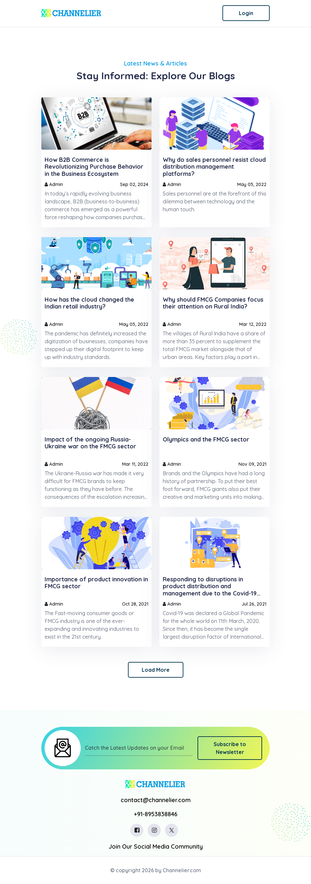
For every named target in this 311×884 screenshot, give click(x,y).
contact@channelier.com (156, 800)
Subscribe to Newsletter (230, 748)
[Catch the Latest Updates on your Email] (139, 748)
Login (246, 13)
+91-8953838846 (155, 814)
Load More (156, 670)
